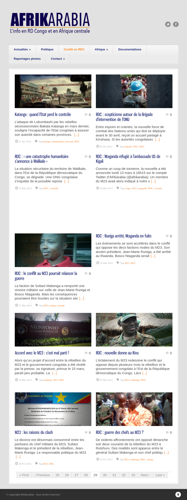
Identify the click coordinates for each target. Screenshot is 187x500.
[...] (76, 134)
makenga (135, 380)
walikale (54, 188)
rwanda (158, 188)
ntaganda (142, 188)
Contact (58, 58)
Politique (47, 49)
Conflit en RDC (74, 49)
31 (114, 475)
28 (86, 475)
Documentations (129, 49)
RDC (77, 141)
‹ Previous (42, 475)
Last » (160, 475)
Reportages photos (27, 58)
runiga (53, 305)
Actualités (22, 49)
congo (128, 188)
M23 (134, 188)
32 (124, 475)
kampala (47, 380)
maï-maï (69, 141)
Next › (145, 475)
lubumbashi (57, 141)
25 (57, 475)
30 (105, 475)
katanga (47, 141)
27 (76, 475)
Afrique (101, 49)
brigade (128, 146)
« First (24, 475)
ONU (135, 146)
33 (133, 475)
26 (67, 475)
